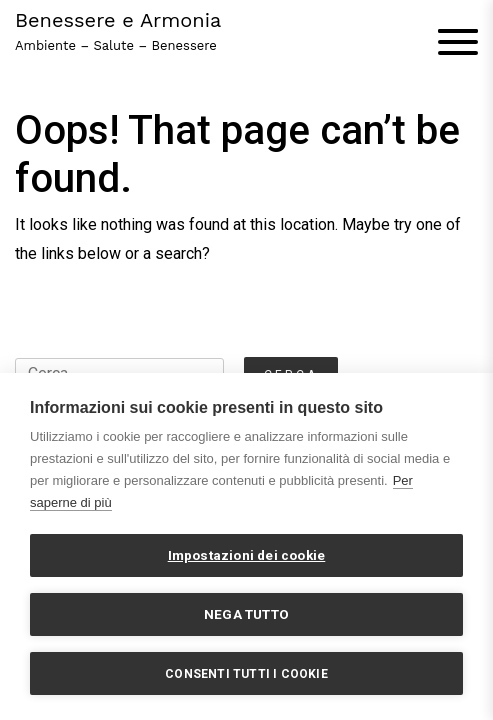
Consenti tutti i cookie (246, 674)
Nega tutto (246, 614)
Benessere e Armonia (118, 20)
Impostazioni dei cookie (247, 555)
